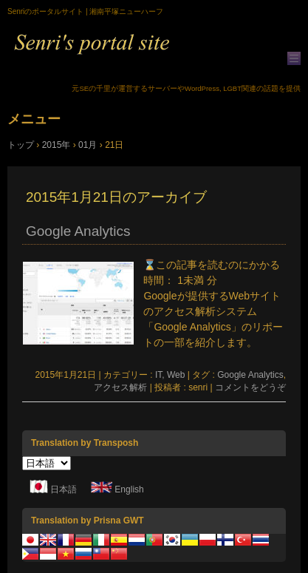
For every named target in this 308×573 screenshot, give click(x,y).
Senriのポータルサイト (154, 53)
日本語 (63, 490)
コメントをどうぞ (250, 387)
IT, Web (170, 375)
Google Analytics (78, 231)
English (128, 490)
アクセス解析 (120, 387)
